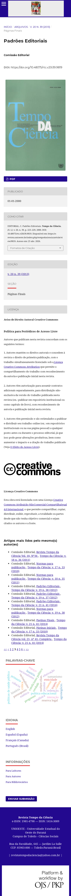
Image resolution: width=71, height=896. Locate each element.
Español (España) (17, 734)
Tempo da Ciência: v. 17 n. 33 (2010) (39, 629)
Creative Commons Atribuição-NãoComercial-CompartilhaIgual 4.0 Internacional (35, 504)
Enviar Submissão (21, 798)
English (10, 729)
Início (8, 26)
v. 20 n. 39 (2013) (40, 26)
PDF (12, 178)
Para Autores (13, 776)
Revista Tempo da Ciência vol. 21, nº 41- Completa (35, 637)
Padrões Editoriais (48, 586)
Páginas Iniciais (46, 627)
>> (27, 649)
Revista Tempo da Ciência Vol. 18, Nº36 (35, 554)
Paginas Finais (45, 620)
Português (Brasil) (17, 746)
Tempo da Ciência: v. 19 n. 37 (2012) (34, 597)
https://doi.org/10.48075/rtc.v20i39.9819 (36, 67)
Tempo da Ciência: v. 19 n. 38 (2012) (34, 590)
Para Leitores (13, 770)
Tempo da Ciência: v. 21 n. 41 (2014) (34, 605)
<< (5, 649)
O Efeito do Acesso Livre (24, 447)
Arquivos (21, 26)
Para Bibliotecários (17, 782)
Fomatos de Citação (22, 248)
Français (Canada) (17, 740)
